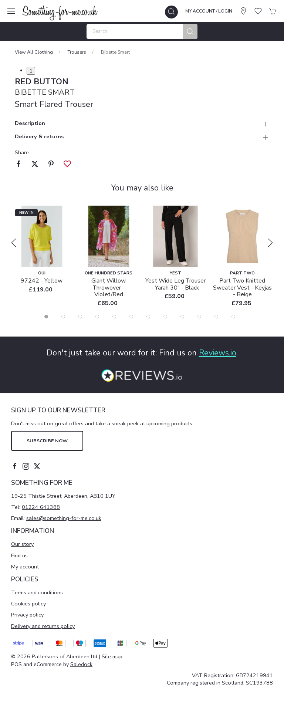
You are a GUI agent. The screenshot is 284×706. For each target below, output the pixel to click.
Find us (19, 555)
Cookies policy (28, 603)
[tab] (46, 316)
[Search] (142, 31)
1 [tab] (31, 71)
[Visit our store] (243, 11)
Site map (112, 656)
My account (25, 566)
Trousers (77, 52)
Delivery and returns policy (43, 626)
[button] (11, 11)
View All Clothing (34, 52)
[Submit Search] (190, 31)
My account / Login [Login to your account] (208, 11)
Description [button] (30, 124)
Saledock (81, 664)
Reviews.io (217, 352)
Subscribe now (47, 441)
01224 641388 (41, 507)
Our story (22, 544)
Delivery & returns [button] (39, 137)
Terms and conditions (37, 592)
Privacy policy (27, 614)
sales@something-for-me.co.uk (63, 518)
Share (22, 152)
